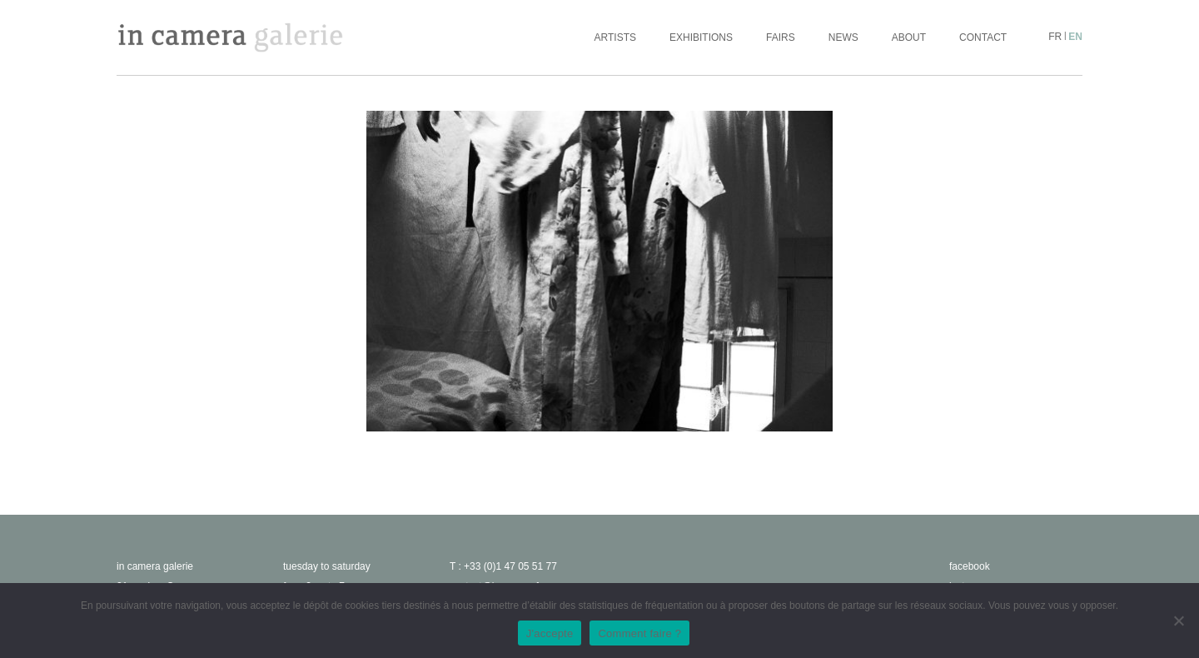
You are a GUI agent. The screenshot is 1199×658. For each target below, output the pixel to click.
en (1075, 36)
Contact (983, 37)
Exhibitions (701, 37)
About (909, 37)
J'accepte (550, 633)
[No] (1178, 620)
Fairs (780, 37)
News (843, 37)
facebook (969, 566)
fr (1055, 36)
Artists (615, 37)
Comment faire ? (639, 633)
